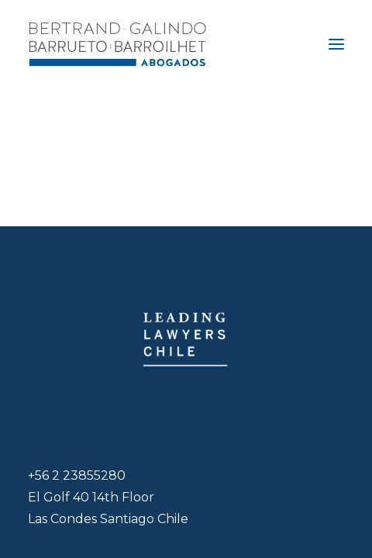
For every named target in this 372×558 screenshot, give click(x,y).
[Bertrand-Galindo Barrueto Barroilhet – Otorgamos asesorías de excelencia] (117, 44)
